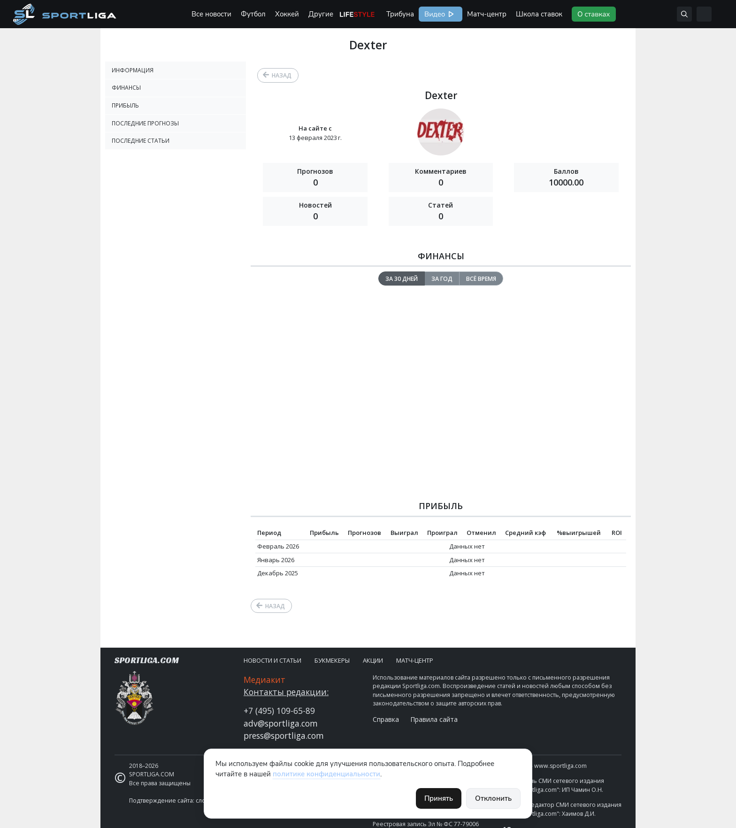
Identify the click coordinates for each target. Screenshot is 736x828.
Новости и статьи (272, 660)
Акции (373, 660)
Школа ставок (539, 14)
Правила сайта (434, 719)
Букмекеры (332, 660)
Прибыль (125, 105)
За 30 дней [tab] (401, 279)
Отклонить (493, 798)
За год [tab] (441, 279)
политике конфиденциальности (326, 774)
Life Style (357, 14)
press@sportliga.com (284, 735)
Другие (320, 14)
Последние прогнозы (145, 123)
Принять (438, 798)
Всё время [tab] (481, 279)
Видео (433, 14)
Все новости (211, 14)
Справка (386, 719)
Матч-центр (486, 14)
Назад (281, 75)
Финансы (126, 88)
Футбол (253, 14)
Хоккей (287, 14)
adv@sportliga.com (281, 723)
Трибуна (400, 14)
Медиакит (264, 679)
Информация (132, 70)
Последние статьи (140, 141)
